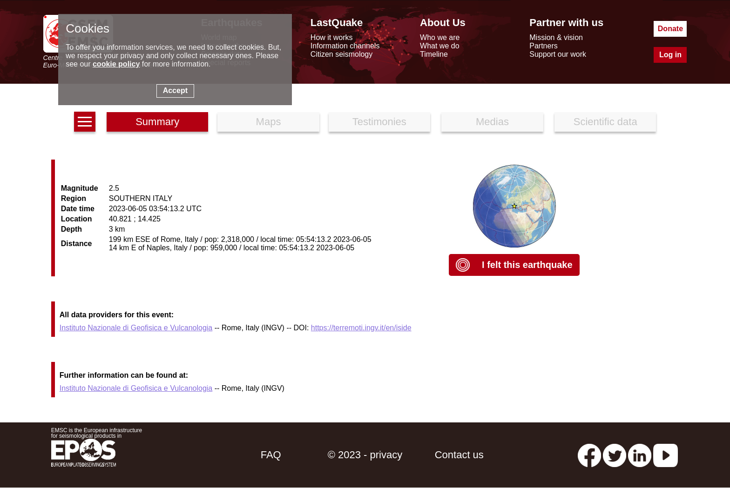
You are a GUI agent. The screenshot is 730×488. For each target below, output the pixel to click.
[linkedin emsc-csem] (639, 455)
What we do (439, 46)
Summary (157, 121)
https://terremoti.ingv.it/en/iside (361, 328)
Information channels (345, 46)
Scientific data (605, 121)
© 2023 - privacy (365, 455)
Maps (268, 121)
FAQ (271, 455)
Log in (670, 55)
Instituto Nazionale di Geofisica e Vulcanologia (136, 328)
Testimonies (379, 121)
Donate (670, 29)
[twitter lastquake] (614, 455)
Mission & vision (556, 37)
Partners (543, 46)
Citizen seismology (341, 54)
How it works (332, 37)
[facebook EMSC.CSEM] (589, 455)
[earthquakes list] (84, 122)
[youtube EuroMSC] (665, 455)
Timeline (434, 54)
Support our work (557, 54)
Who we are (440, 37)
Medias (492, 121)
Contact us (459, 455)
